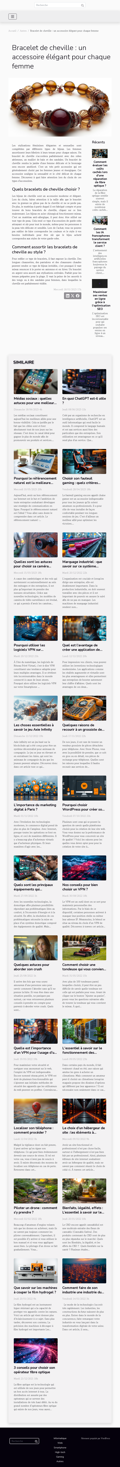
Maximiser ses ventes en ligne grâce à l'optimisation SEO (101, 300)
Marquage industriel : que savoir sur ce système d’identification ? (82, 566)
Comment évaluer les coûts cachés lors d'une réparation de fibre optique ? (100, 174)
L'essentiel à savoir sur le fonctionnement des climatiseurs (82, 1052)
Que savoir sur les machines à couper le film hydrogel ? (35, 1290)
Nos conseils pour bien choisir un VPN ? (80, 887)
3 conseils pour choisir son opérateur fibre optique (34, 1369)
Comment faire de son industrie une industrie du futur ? (81, 1292)
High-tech (60, 1452)
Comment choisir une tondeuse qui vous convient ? (83, 969)
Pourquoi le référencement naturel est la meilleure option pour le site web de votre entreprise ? (35, 485)
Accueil (12, 30)
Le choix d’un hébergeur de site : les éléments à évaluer (83, 1132)
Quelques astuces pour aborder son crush (31, 967)
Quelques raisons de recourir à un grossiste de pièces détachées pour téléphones (82, 732)
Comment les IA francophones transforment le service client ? (101, 237)
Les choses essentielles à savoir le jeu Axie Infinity (34, 727)
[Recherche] (59, 5)
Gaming (60, 1456)
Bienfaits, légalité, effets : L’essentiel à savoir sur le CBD (82, 1212)
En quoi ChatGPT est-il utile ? (84, 400)
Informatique (60, 1438)
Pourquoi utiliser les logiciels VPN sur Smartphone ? (29, 649)
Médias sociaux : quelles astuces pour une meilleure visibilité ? (35, 403)
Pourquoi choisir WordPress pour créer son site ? (83, 809)
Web (60, 1443)
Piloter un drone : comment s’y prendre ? (35, 1210)
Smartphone (60, 1447)
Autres (23, 30)
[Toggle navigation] (12, 16)
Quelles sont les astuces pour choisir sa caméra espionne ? (33, 566)
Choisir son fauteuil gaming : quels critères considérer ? (80, 483)
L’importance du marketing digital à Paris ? (35, 807)
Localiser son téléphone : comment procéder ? (33, 1130)
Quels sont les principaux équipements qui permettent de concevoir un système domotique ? (35, 891)
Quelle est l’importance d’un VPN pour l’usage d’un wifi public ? (35, 1052)
